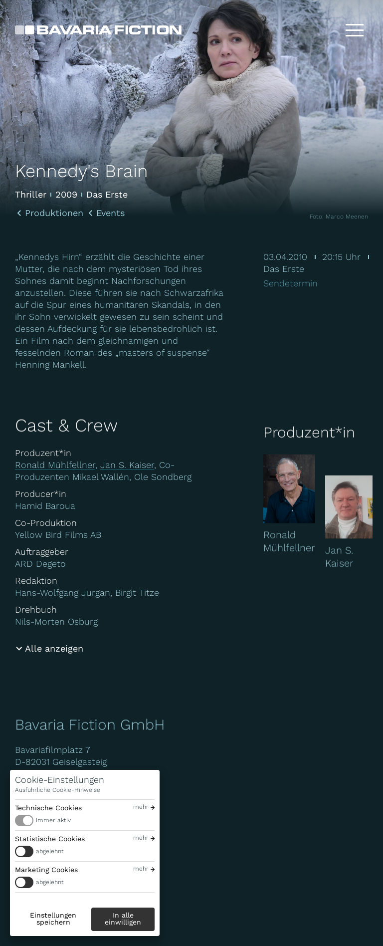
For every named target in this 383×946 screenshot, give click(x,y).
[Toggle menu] (354, 29)
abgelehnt (50, 851)
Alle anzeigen (54, 648)
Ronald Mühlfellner (55, 465)
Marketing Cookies (46, 870)
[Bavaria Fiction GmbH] (98, 29)
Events (110, 213)
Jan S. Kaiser (127, 465)
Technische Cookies (48, 808)
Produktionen (54, 213)
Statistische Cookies (50, 839)
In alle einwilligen (123, 918)
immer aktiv (53, 820)
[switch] (85, 820)
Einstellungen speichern (53, 918)
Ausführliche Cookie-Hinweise (57, 789)
